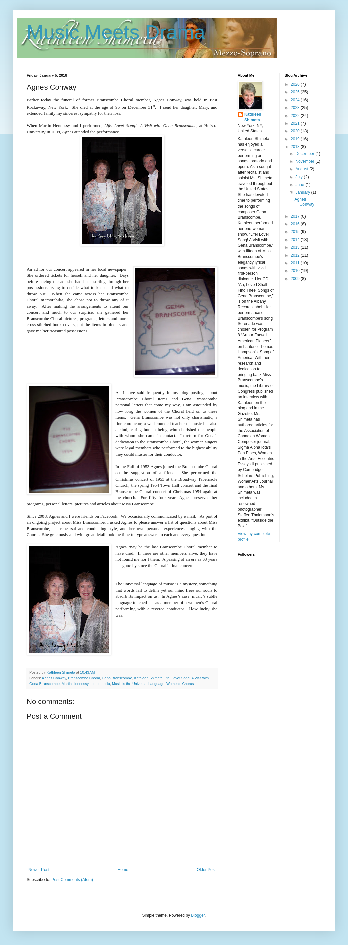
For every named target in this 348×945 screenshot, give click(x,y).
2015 (296, 231)
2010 (296, 270)
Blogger (198, 915)
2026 (296, 84)
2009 (296, 278)
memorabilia (100, 684)
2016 (296, 224)
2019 (296, 139)
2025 (296, 92)
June (300, 184)
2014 (296, 239)
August (302, 169)
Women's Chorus (180, 684)
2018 (296, 146)
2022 (296, 115)
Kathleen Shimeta (252, 117)
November (305, 161)
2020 (296, 131)
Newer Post (38, 869)
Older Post (206, 869)
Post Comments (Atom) (72, 879)
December (305, 153)
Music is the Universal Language (138, 684)
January (303, 192)
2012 (296, 255)
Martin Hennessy (75, 684)
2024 (296, 100)
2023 (296, 107)
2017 (296, 216)
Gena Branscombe (117, 678)
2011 (296, 263)
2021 (296, 123)
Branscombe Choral (84, 678)
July (299, 177)
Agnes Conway (54, 678)
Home (123, 869)
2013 (296, 247)
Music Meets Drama (116, 32)
